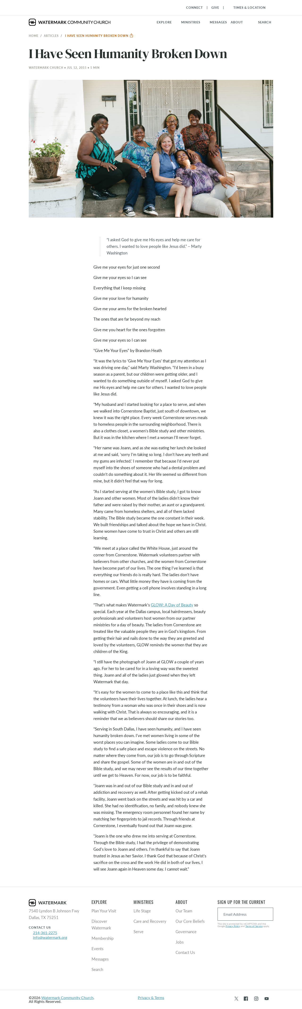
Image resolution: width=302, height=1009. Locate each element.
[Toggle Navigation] (247, 7)
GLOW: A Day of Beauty (172, 605)
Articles (51, 36)
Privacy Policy (233, 926)
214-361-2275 (45, 932)
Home (33, 36)
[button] (193, 22)
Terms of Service (254, 926)
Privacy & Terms (151, 997)
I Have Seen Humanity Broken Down (99, 36)
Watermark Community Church (67, 997)
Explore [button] (164, 22)
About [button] (237, 22)
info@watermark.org (50, 937)
